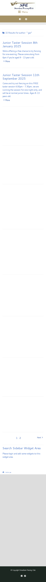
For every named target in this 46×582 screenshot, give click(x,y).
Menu (23, 12)
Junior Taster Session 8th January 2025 (20, 44)
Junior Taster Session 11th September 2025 (20, 77)
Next (40, 437)
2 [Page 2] (20, 438)
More (7, 61)
